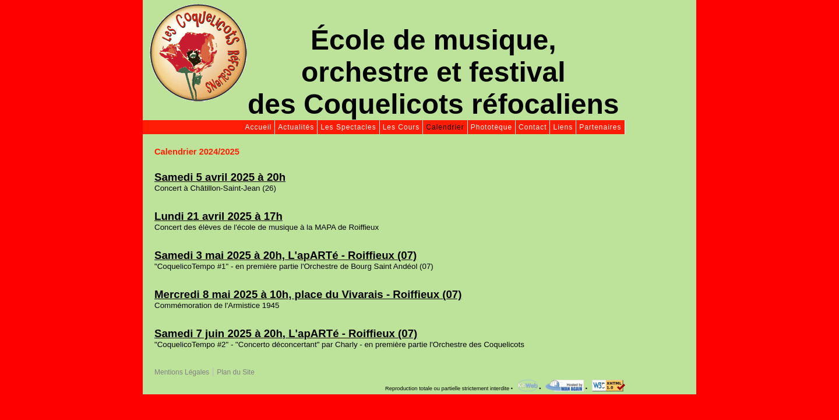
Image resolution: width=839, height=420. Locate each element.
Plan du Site (236, 372)
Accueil (258, 127)
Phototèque (491, 127)
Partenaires (600, 127)
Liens (563, 127)
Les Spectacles (348, 127)
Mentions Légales (181, 372)
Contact (533, 127)
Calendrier (445, 127)
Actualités (296, 127)
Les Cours (401, 127)
